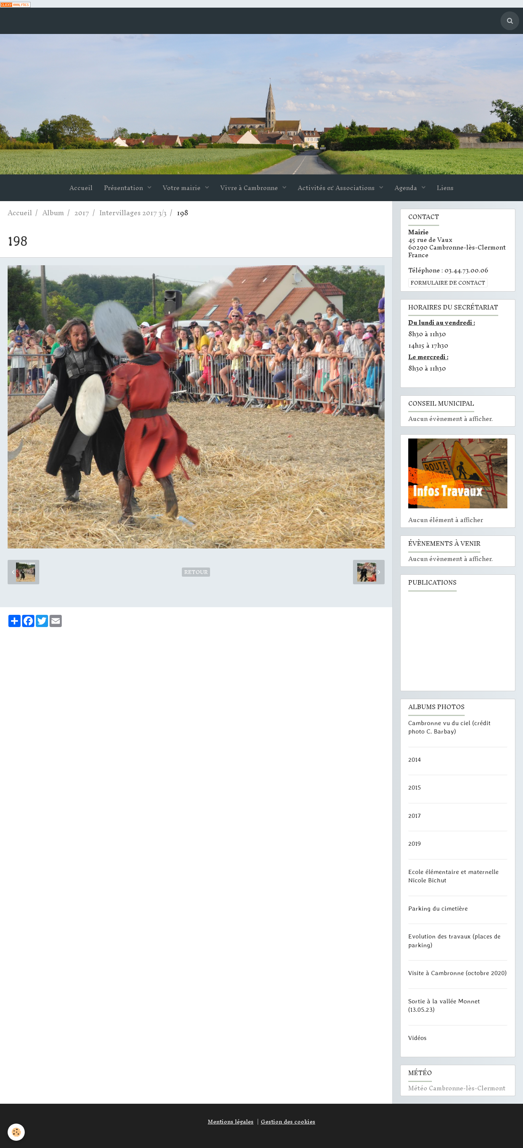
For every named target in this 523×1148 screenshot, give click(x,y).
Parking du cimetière (438, 908)
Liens (445, 188)
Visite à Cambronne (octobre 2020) (457, 973)
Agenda (407, 188)
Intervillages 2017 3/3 (133, 212)
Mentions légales (230, 1122)
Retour (196, 572)
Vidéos (417, 1037)
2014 (414, 759)
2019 (414, 843)
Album (53, 212)
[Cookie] (16, 1132)
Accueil (81, 188)
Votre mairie (182, 188)
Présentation (124, 188)
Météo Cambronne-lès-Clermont (456, 1088)
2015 (414, 787)
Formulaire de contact (448, 282)
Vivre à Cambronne (249, 188)
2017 (81, 212)
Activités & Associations (337, 188)
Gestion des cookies (288, 1122)
